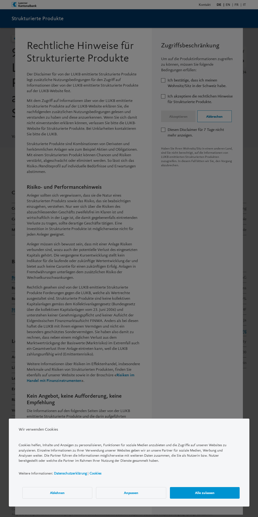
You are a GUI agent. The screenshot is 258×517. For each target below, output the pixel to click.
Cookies (95, 473)
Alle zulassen (204, 493)
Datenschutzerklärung (70, 473)
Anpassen (131, 493)
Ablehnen (57, 493)
